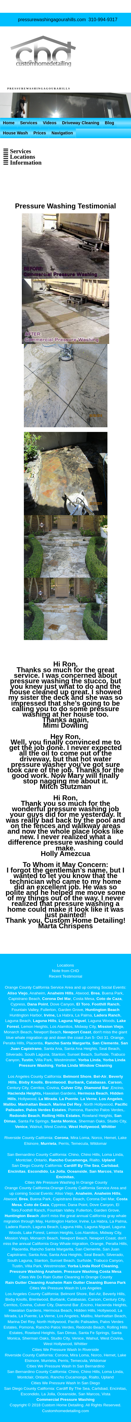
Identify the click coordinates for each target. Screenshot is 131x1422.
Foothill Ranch (105, 1004)
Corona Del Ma (56, 998)
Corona (61, 1138)
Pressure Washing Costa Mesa (92, 1271)
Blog (109, 122)
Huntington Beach (102, 1010)
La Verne (88, 1099)
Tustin (26, 1060)
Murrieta (48, 1143)
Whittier (108, 1126)
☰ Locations (19, 156)
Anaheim (83, 1193)
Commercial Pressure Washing (65, 1399)
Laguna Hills (44, 1021)
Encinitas (16, 1171)
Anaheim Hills (60, 993)
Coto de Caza (108, 998)
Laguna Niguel (72, 1021)
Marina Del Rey (67, 1104)
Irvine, (50, 1015)
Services (28, 122)
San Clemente (105, 1043)
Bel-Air (100, 1076)
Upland (108, 1160)
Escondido (37, 1171)
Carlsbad (109, 1165)
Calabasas (96, 1082)
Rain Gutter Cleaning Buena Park (94, 1282)
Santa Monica (64, 1121)
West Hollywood (84, 1126)
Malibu (9, 1104)
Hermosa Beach (93, 1093)
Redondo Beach (25, 1115)
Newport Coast (77, 1032)
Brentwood (55, 1082)
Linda (95, 1060)
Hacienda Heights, (25, 1093)
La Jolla (57, 1171)
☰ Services (17, 151)
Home (9, 122)
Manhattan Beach (34, 1104)
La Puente (68, 1099)
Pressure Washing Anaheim (36, 1271)
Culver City (71, 1088)
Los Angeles (110, 1099)
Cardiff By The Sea (81, 1165)
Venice (21, 1126)
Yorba (83, 1060)
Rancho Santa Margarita (67, 1043)
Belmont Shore (77, 1076)
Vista (118, 1171)
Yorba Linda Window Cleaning (84, 1065)
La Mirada (47, 1099)
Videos (49, 122)
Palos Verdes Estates (46, 1110)
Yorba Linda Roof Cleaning (93, 1266)
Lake (121, 1021)
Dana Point (37, 1004)
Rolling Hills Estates (61, 1115)
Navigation (62, 133)
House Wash (15, 133)
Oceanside (77, 1171)
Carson (115, 1082)
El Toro (82, 1004)
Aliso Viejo (17, 993)
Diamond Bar (96, 1088)
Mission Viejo (110, 1026)
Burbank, (76, 1082)
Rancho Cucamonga (68, 1160)
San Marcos (100, 1171)
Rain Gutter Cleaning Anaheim (33, 1282)
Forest (13, 1026)
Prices (39, 133)
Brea (95, 993)
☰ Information (22, 162)
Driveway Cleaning (80, 122)
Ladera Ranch (107, 1015)
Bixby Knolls (31, 1082)
